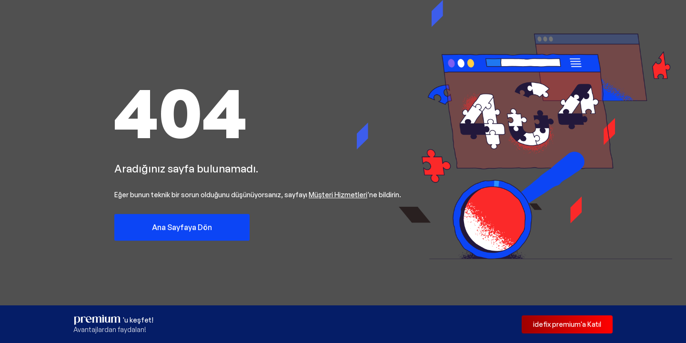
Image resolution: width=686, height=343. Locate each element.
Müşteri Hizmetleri (338, 195)
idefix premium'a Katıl (567, 324)
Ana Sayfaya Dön (182, 227)
